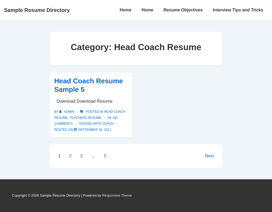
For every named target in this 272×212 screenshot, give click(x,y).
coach (107, 124)
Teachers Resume (85, 118)
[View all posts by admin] (67, 112)
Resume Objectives (183, 10)
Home (125, 10)
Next (209, 156)
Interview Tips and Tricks (238, 10)
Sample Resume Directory (37, 10)
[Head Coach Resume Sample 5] (94, 130)
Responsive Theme (117, 195)
